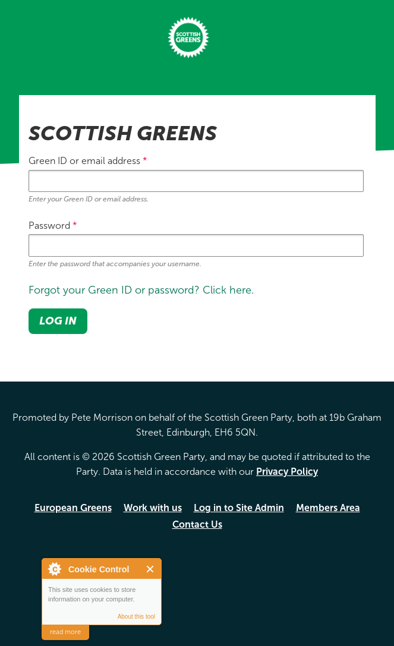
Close (151, 569)
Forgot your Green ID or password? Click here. (141, 290)
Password (53, 225)
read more (65, 632)
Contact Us (197, 524)
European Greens (73, 507)
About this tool (136, 616)
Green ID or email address (88, 160)
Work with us (153, 507)
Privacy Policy (287, 471)
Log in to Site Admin (239, 507)
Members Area (328, 507)
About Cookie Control (54, 569)
